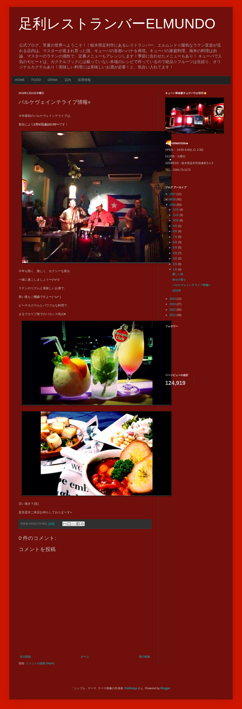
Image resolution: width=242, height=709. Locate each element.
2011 (173, 315)
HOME (20, 80)
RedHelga (131, 688)
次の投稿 (25, 656)
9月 (175, 226)
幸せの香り (179, 279)
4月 (175, 253)
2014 (173, 298)
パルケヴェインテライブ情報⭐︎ (191, 285)
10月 (176, 220)
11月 (176, 215)
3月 (175, 258)
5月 (175, 247)
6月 (175, 242)
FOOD (36, 80)
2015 (173, 204)
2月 (175, 264)
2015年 (176, 290)
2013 (173, 304)
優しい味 (177, 274)
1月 (175, 269)
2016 (173, 199)
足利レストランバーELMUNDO (117, 23)
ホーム (85, 656)
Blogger (165, 688)
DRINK (52, 80)
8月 (175, 231)
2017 (173, 194)
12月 (176, 209)
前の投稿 (144, 656)
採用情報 (84, 80)
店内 (67, 80)
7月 (175, 237)
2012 (173, 309)
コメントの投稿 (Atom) (40, 663)
